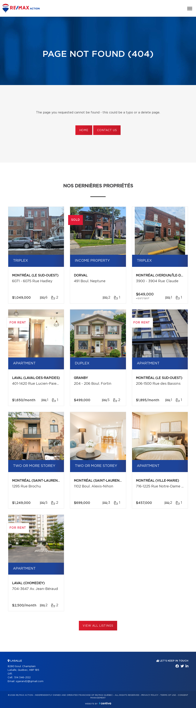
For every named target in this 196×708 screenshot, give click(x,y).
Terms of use (168, 695)
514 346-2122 (22, 677)
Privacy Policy (149, 695)
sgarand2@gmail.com (29, 681)
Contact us (107, 130)
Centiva (105, 703)
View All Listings (98, 625)
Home (83, 130)
